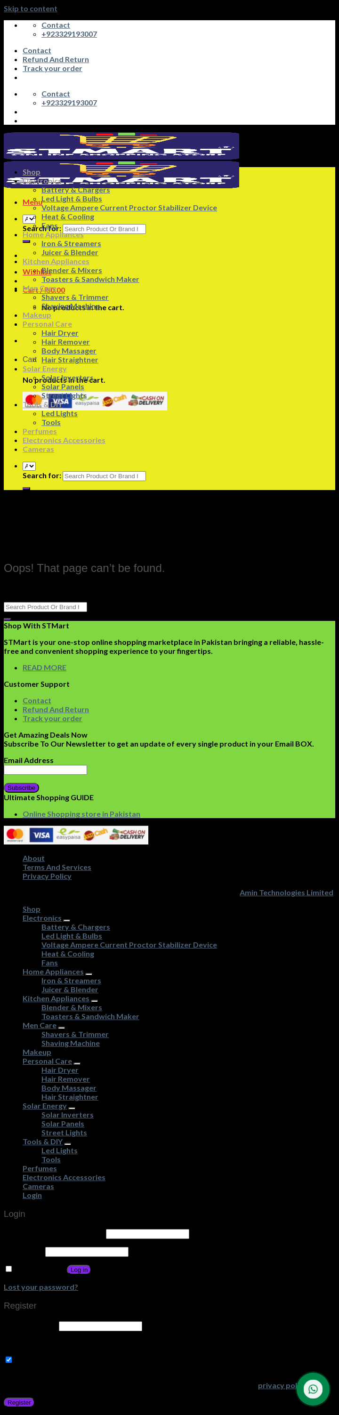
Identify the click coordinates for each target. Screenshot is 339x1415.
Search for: (42, 475)
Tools (51, 422)
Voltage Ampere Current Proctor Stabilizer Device (129, 207)
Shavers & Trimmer (75, 296)
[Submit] (26, 241)
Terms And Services (57, 866)
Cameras (38, 448)
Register (19, 1402)
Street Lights (64, 395)
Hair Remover (65, 341)
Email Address (29, 760)
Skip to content (30, 8)
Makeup (37, 314)
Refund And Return (56, 59)
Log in (79, 1269)
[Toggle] (67, 920)
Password (24, 1250)
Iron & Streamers (71, 243)
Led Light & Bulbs (71, 198)
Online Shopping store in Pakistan (81, 813)
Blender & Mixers (71, 269)
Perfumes (40, 430)
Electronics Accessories (64, 439)
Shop (31, 171)
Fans (49, 225)
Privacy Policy (47, 875)
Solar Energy (45, 368)
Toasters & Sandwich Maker (90, 278)
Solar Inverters (67, 377)
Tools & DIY (43, 404)
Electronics (42, 180)
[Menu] (32, 201)
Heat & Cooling (67, 216)
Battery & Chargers (75, 189)
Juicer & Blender (69, 252)
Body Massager (69, 350)
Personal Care (47, 323)
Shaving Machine (70, 305)
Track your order (52, 68)
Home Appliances (53, 234)
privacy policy (282, 1385)
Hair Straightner (69, 359)
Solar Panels (62, 386)
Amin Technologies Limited (286, 892)
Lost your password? (41, 1286)
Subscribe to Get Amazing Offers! (70, 1359)
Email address (30, 1325)
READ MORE (44, 667)
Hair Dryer (60, 332)
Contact (37, 50)
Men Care (39, 287)
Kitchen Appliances (56, 261)
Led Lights (59, 413)
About (34, 857)
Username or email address (54, 1233)
